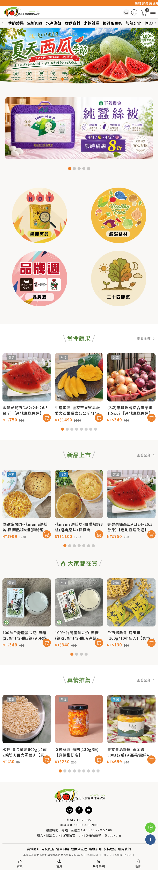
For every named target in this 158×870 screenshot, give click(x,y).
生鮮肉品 (35, 23)
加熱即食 (133, 23)
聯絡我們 (124, 849)
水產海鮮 (54, 23)
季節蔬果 (16, 23)
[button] (155, 23)
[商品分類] (153, 12)
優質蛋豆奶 (112, 23)
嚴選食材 (72, 23)
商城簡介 (33, 849)
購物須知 (95, 849)
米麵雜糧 (91, 23)
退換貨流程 (79, 849)
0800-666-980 (87, 825)
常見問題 (48, 849)
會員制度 (62, 849)
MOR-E (131, 854)
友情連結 (109, 849)
